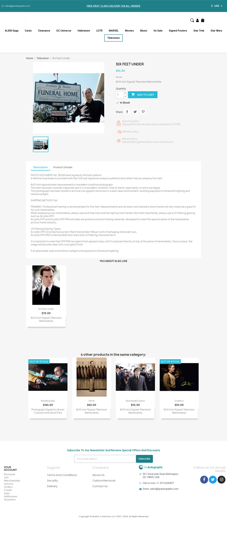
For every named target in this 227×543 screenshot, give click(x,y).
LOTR (99, 30)
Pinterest (143, 112)
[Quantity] (119, 94)
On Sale (158, 30)
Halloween (84, 30)
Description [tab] (40, 167)
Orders (8, 487)
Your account (10, 468)
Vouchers (10, 499)
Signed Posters (178, 30)
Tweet (135, 112)
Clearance (44, 30)
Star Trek (198, 30)
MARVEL (114, 30)
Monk (92, 400)
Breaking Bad (48, 400)
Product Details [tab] (62, 167)
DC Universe (63, 30)
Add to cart (142, 95)
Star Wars (216, 30)
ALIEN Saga (11, 30)
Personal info (9, 476)
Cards (28, 30)
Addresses (10, 496)
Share (127, 112)
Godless (179, 400)
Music (143, 30)
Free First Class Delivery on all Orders (113, 6)
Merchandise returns (12, 482)
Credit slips (8, 491)
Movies (129, 30)
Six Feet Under (46, 308)
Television (113, 37)
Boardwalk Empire (135, 400)
